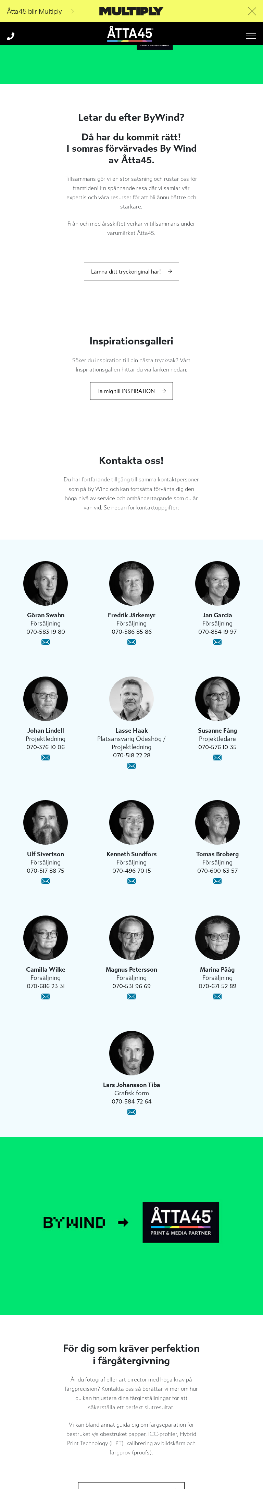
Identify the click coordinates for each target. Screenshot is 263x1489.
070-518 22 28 (131, 755)
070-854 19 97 (217, 631)
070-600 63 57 (217, 870)
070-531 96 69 (131, 986)
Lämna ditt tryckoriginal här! (126, 271)
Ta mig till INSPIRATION (126, 391)
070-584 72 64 (132, 1101)
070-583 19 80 (45, 631)
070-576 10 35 (217, 747)
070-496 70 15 (131, 870)
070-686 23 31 (46, 986)
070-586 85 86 (132, 631)
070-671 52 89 (217, 986)
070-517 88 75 (45, 870)
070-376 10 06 (45, 747)
